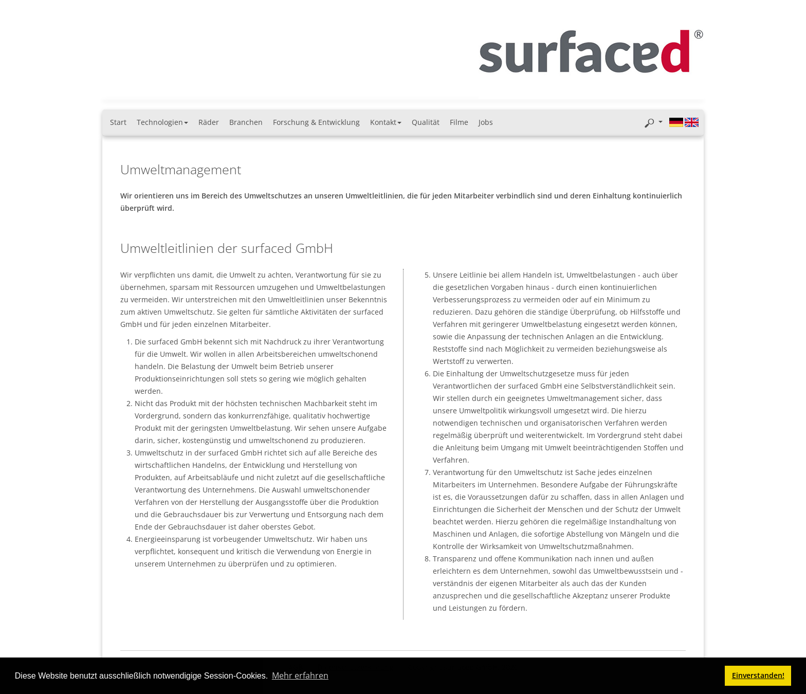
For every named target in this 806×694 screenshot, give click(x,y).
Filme (459, 122)
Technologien (162, 122)
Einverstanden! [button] (758, 675)
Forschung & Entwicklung (316, 122)
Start (118, 122)
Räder (208, 122)
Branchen (246, 122)
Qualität (425, 122)
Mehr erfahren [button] (300, 675)
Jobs (486, 122)
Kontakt (385, 122)
